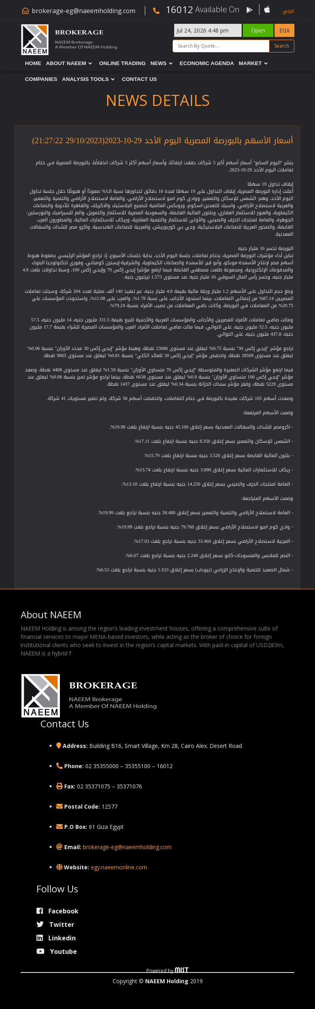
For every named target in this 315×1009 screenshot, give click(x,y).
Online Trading (122, 63)
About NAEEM (66, 63)
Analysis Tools (85, 80)
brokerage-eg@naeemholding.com (83, 10)
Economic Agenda (207, 63)
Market (250, 63)
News (158, 63)
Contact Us (139, 80)
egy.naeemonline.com (119, 867)
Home (33, 63)
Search (281, 45)
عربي (288, 10)
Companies (41, 80)
